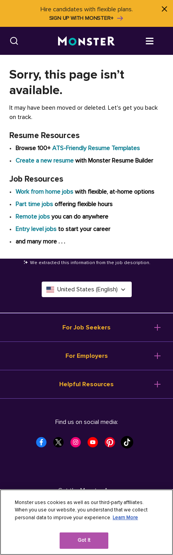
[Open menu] (157, 40)
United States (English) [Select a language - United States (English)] (86, 289)
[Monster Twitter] (60, 444)
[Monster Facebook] (43, 444)
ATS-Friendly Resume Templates (96, 148)
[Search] (14, 41)
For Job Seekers (86, 327)
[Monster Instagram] (77, 444)
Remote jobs (33, 217)
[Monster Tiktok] (129, 444)
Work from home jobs (44, 192)
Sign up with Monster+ (86, 18)
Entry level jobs (36, 229)
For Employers (86, 356)
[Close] (164, 9)
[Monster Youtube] (95, 444)
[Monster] (86, 41)
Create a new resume (45, 161)
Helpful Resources (86, 384)
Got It (84, 540)
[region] (86, 522)
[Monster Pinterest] (112, 444)
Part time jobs (34, 204)
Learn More (125, 518)
